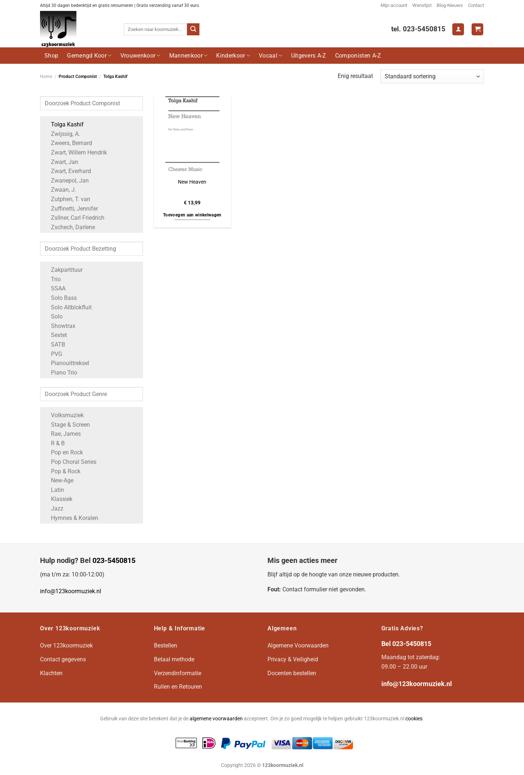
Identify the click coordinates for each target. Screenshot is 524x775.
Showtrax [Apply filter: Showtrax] (59, 325)
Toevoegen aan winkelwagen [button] (192, 215)
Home (46, 76)
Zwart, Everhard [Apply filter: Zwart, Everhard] (67, 171)
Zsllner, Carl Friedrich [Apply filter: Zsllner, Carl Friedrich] (74, 217)
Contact (476, 5)
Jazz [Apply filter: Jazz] (53, 508)
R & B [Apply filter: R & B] (54, 443)
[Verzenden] (193, 29)
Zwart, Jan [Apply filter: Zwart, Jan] (61, 161)
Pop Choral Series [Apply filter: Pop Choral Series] (70, 461)
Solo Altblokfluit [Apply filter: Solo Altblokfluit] (68, 307)
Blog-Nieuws (450, 5)
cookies (413, 719)
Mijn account (394, 5)
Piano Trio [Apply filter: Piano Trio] (60, 372)
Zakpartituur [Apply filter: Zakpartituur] (63, 269)
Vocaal (270, 55)
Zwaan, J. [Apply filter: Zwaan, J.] (60, 189)
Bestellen (165, 645)
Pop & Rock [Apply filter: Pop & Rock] (62, 471)
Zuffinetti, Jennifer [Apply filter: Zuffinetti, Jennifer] (71, 208)
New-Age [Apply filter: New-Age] (59, 480)
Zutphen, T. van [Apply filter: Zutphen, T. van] (67, 199)
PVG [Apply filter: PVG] (53, 354)
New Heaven (192, 182)
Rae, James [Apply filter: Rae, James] (62, 433)
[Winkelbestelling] (432, 76)
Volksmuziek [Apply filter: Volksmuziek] (64, 415)
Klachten (51, 673)
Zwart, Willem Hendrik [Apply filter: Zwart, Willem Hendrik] (75, 152)
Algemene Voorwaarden (298, 645)
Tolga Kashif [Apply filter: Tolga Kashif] (64, 124)
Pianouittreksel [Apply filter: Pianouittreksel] (66, 363)
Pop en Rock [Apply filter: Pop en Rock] (63, 452)
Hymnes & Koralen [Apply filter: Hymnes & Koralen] (71, 517)
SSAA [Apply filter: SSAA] (55, 288)
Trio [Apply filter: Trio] (52, 279)
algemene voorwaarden (216, 719)
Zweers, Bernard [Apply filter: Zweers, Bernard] (68, 143)
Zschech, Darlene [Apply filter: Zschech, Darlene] (69, 227)
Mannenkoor (188, 55)
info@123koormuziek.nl (70, 591)
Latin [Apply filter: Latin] (54, 489)
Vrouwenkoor (140, 55)
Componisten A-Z (358, 55)
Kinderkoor (233, 55)
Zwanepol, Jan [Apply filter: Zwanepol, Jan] (66, 180)
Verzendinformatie (177, 673)
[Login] (458, 29)
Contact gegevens (63, 659)
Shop (51, 55)
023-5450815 (113, 560)
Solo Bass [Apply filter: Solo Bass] (60, 297)
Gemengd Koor (89, 55)
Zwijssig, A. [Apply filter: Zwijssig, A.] (62, 133)
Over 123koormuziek (66, 645)
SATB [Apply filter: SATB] (54, 344)
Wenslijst (422, 5)
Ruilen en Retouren (178, 686)
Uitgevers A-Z (308, 55)
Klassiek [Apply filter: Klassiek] (58, 499)
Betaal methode (174, 659)
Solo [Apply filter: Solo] (53, 316)
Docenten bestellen (291, 673)
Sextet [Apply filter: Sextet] (55, 335)
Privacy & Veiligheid (292, 659)
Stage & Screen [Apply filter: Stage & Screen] (67, 424)
